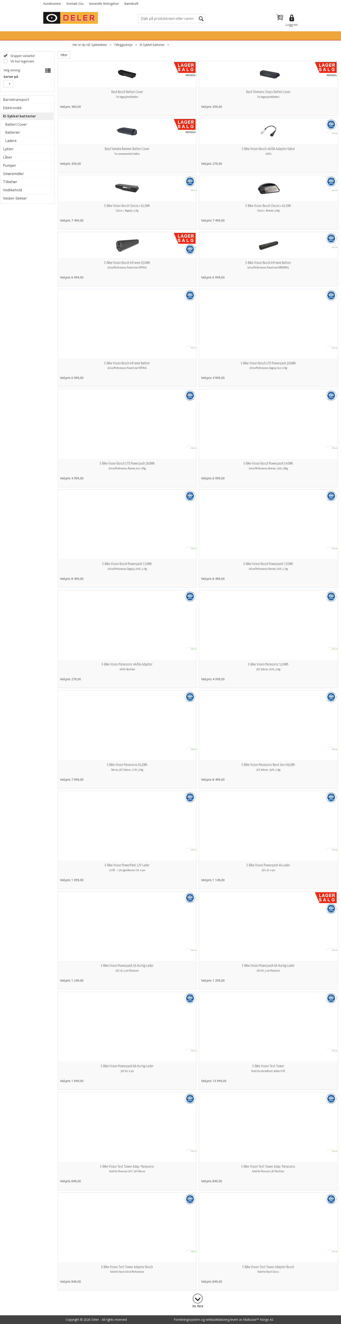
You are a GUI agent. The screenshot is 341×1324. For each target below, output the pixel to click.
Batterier (12, 132)
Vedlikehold (12, 190)
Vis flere (197, 1306)
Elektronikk (12, 107)
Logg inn (292, 25)
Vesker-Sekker (15, 198)
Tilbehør (10, 181)
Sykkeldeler (99, 45)
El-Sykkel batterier (152, 45)
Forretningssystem (187, 1319)
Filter (63, 55)
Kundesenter (52, 4)
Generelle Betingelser (104, 4)
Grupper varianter (22, 56)
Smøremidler (13, 173)
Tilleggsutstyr (123, 45)
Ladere (11, 140)
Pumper (9, 165)
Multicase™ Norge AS (258, 1319)
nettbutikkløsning (217, 1319)
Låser (7, 157)
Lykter (8, 149)
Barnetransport (16, 99)
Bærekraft (131, 4)
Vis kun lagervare (22, 61)
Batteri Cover (16, 124)
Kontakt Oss (75, 4)
